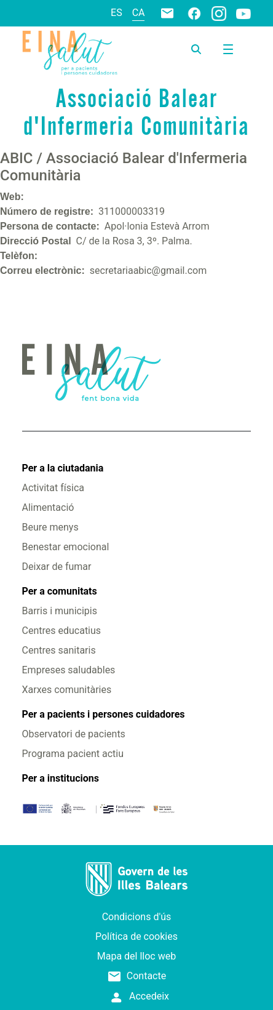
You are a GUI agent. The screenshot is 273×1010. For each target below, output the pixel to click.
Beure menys (50, 527)
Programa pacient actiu (73, 754)
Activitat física (53, 488)
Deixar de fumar (57, 566)
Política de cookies (136, 936)
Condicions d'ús (137, 917)
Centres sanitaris (59, 650)
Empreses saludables (69, 670)
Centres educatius (61, 630)
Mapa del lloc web (136, 956)
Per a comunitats (59, 591)
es (116, 12)
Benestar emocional (65, 547)
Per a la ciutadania (63, 468)
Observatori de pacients (73, 734)
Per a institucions (60, 778)
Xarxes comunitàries (67, 689)
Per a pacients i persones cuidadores (103, 714)
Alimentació (48, 507)
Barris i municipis (59, 611)
